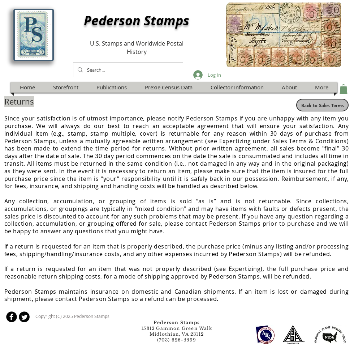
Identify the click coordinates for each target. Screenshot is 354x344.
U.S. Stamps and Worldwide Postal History (137, 47)
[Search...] (127, 70)
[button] (343, 89)
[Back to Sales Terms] (322, 105)
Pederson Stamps (136, 20)
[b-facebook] (11, 316)
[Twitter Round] (24, 316)
